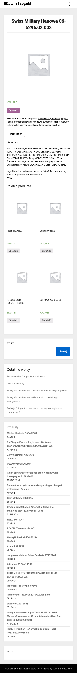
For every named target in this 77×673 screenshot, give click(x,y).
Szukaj (11, 343)
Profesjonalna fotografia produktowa (26, 376)
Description (16, 134)
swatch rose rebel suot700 (56, 122)
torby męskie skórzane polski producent (26, 125)
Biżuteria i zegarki (17, 4)
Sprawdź (13, 110)
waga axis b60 (53, 125)
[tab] (16, 134)
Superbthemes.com (62, 668)
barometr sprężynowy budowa (27, 122)
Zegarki (64, 118)
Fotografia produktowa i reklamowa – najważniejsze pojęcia (37, 390)
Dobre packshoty (15, 383)
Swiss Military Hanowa (49, 118)
